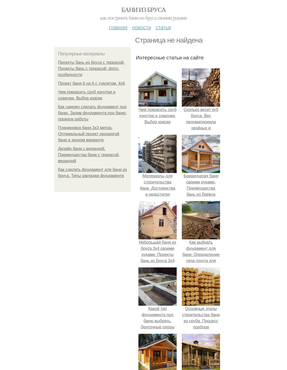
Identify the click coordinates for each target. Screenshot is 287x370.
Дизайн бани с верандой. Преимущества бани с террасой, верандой (89, 154)
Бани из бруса (143, 10)
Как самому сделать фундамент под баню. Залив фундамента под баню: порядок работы (92, 113)
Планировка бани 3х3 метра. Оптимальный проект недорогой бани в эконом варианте (88, 134)
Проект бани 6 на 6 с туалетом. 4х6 (91, 83)
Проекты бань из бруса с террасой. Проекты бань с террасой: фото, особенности (91, 68)
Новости (141, 27)
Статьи (163, 27)
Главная (118, 27)
